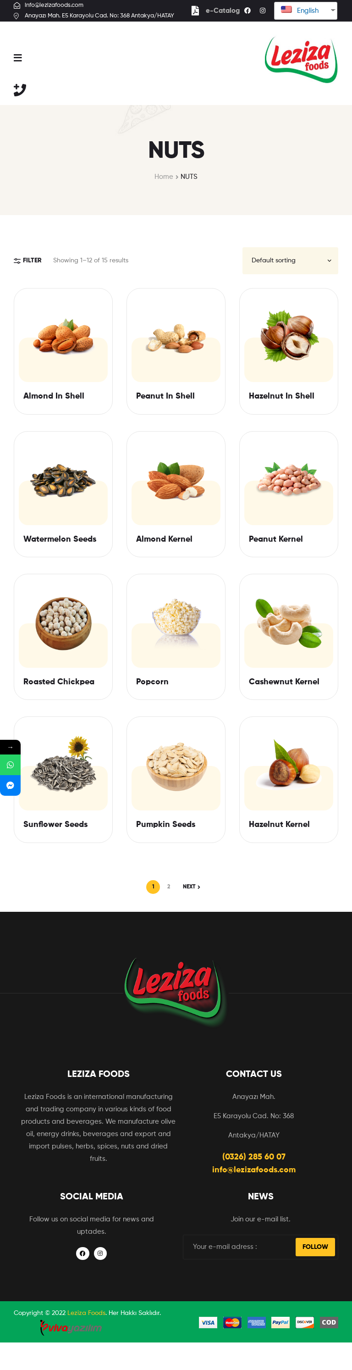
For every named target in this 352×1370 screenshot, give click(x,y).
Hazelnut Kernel (279, 825)
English (300, 10)
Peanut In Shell (165, 396)
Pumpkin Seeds (165, 825)
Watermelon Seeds (59, 539)
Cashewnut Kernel (284, 682)
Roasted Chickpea (58, 682)
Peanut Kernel (276, 539)
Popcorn (152, 682)
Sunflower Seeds (55, 825)
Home (163, 176)
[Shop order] (290, 260)
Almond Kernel (164, 539)
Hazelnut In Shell (281, 396)
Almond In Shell (53, 396)
